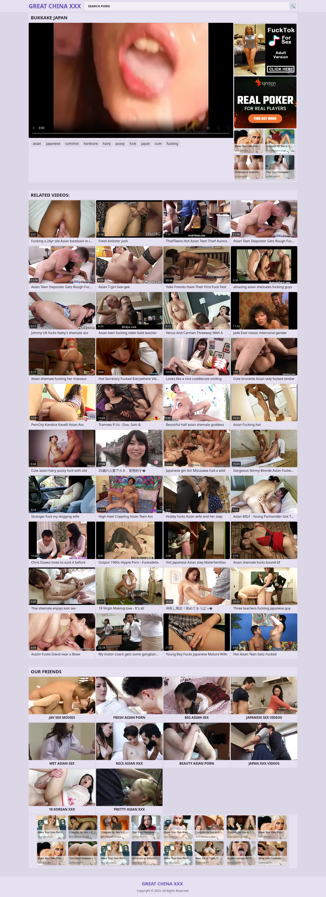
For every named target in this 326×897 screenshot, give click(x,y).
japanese (53, 143)
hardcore (91, 143)
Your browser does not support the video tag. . (131, 80)
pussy (120, 143)
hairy (107, 143)
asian (37, 143)
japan (145, 143)
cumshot (72, 143)
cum (158, 143)
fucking (172, 143)
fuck (133, 143)
